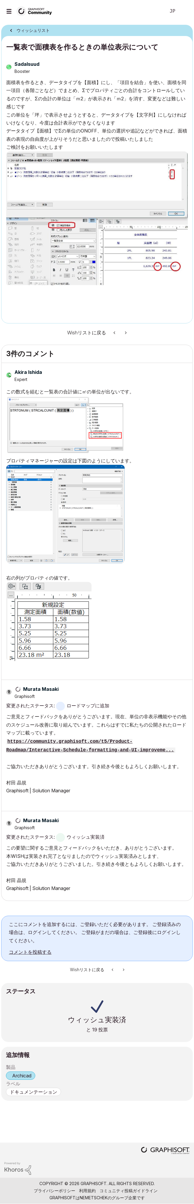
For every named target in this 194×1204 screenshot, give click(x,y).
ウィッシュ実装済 (86, 837)
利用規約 (87, 1190)
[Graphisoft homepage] (165, 1151)
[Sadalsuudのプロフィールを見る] (27, 64)
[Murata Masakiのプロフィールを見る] (41, 689)
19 (94, 1030)
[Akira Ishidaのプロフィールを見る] (28, 372)
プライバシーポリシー (54, 1190)
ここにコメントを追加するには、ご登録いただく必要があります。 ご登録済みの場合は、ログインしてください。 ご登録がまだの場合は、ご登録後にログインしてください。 (95, 932)
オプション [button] (184, 29)
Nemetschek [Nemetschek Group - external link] (94, 1197)
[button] (97, 219)
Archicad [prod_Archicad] (21, 1076)
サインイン (184, 11)
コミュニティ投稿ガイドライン (129, 1190)
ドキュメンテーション (33, 1092)
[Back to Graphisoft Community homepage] (36, 10)
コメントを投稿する (30, 952)
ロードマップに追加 (88, 706)
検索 (152, 11)
